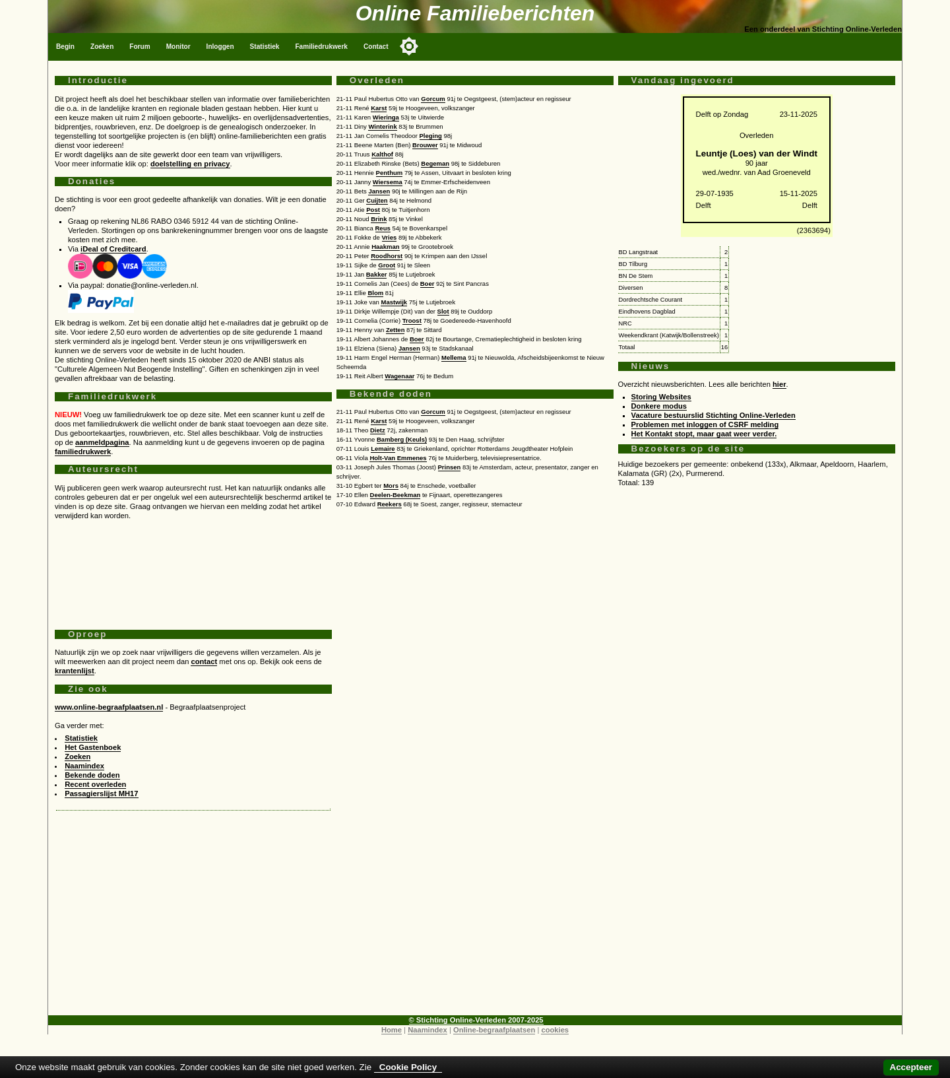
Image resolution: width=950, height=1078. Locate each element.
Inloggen (220, 46)
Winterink (382, 126)
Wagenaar (399, 376)
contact (204, 661)
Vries (389, 237)
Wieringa (386, 117)
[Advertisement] (193, 569)
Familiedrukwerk (321, 46)
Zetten (395, 329)
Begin (65, 46)
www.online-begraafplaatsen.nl (109, 707)
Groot (386, 265)
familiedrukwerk (83, 451)
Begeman (435, 163)
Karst (379, 108)
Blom (375, 292)
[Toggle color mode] (409, 46)
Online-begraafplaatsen (494, 1030)
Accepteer (911, 1067)
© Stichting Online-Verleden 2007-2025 (476, 1020)
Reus (383, 228)
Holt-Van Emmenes (397, 457)
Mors (390, 485)
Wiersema (387, 181)
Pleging (431, 135)
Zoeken (101, 46)
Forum (139, 46)
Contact (376, 46)
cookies (555, 1030)
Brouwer (425, 145)
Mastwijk (394, 302)
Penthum (389, 172)
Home (391, 1030)
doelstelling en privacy (190, 164)
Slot (443, 311)
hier (779, 384)
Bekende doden (92, 775)
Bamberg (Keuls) (402, 439)
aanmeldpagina (102, 442)
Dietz (377, 430)
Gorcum (433, 98)
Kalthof (382, 154)
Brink (379, 218)
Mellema (453, 357)
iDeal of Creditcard (113, 249)
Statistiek (265, 46)
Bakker (376, 274)
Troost (412, 320)
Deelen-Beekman (395, 494)
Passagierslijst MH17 (101, 793)
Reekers (389, 504)
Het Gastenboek (93, 747)
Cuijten (376, 200)
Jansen (379, 191)
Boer (427, 283)
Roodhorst (386, 255)
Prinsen (449, 467)
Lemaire (383, 448)
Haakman (385, 246)
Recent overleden (95, 784)
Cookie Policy (408, 1067)
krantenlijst (74, 671)
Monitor (178, 46)
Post (373, 209)
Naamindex (84, 766)
